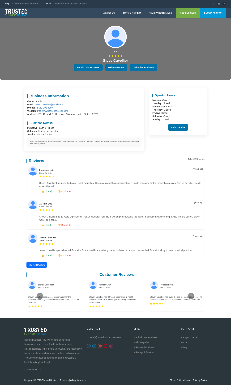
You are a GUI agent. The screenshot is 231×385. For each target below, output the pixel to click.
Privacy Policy (200, 380)
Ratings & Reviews (144, 352)
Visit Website (178, 127)
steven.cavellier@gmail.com (49, 104)
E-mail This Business (88, 67)
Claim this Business (143, 67)
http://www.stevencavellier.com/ (52, 111)
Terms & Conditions (180, 380)
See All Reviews (37, 265)
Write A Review (116, 67)
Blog (183, 347)
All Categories (141, 342)
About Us (109, 13)
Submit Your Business (145, 337)
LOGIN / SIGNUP (213, 13)
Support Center (189, 337)
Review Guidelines (144, 347)
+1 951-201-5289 (44, 107)
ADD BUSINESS (188, 13)
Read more (32, 369)
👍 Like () (46, 191)
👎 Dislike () (64, 191)
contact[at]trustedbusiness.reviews (104, 337)
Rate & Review (132, 13)
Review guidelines (160, 13)
